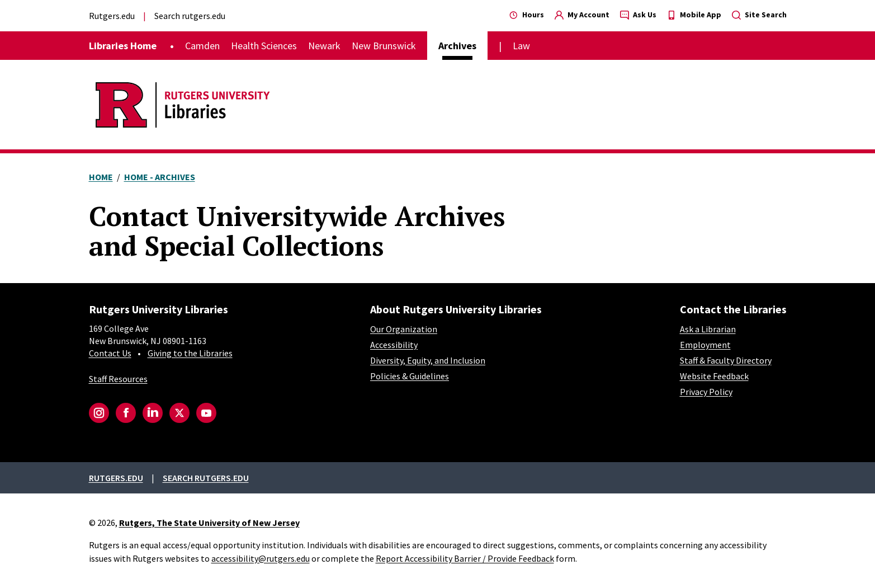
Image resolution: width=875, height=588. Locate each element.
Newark (324, 45)
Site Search (759, 15)
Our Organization (403, 329)
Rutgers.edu (112, 15)
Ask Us (638, 15)
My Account (582, 15)
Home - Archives (159, 176)
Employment (705, 344)
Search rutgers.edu (189, 15)
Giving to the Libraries (190, 353)
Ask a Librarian (708, 329)
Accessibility (394, 344)
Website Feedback (714, 376)
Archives (457, 45)
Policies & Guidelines (409, 376)
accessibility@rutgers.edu (260, 558)
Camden (202, 45)
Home (101, 176)
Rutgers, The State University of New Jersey (209, 522)
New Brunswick (384, 45)
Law (521, 45)
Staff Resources (118, 378)
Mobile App (694, 15)
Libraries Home (123, 45)
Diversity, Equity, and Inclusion (427, 360)
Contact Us (110, 353)
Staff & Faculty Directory (726, 360)
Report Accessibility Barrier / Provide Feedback (465, 558)
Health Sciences (264, 45)
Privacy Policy (706, 391)
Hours (526, 15)
